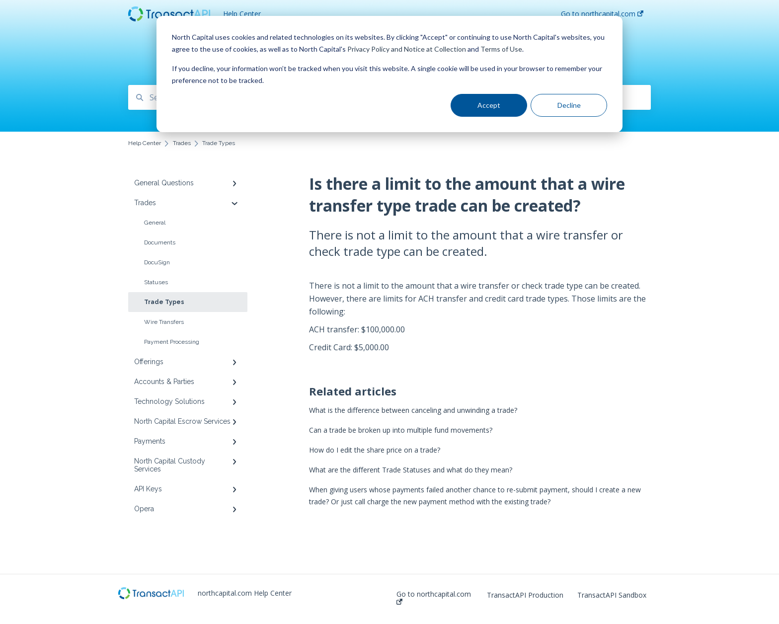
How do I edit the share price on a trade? (374, 450)
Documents (159, 242)
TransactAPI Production (525, 595)
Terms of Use (501, 49)
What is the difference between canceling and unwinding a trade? (413, 410)
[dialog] (389, 74)
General (154, 222)
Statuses (156, 282)
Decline (569, 105)
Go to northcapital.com (433, 597)
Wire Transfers (164, 321)
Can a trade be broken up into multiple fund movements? (400, 430)
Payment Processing (171, 341)
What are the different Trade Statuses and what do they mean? (410, 469)
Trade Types (164, 302)
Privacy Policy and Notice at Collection (406, 49)
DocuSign (157, 262)
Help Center (242, 13)
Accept (488, 105)
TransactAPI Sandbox (611, 595)
